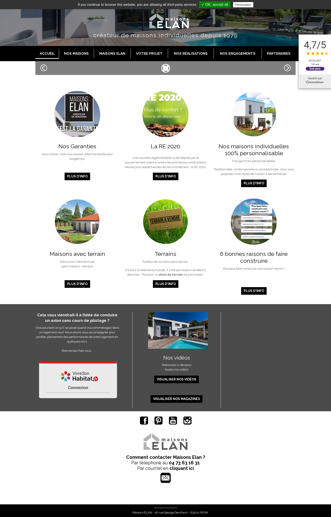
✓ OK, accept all (214, 4)
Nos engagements (237, 53)
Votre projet (149, 53)
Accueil (47, 53)
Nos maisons (76, 53)
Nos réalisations (191, 53)
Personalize (243, 4)
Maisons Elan (112, 53)
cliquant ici (181, 468)
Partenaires (279, 53)
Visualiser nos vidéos (176, 379)
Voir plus (315, 68)
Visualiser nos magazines (176, 399)
